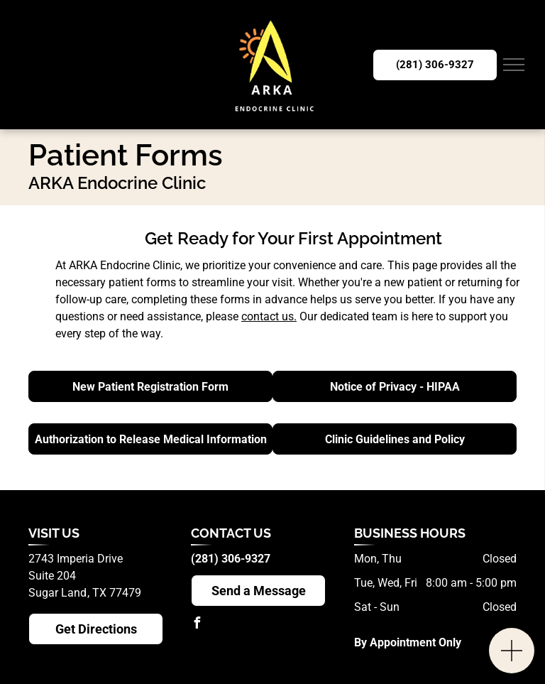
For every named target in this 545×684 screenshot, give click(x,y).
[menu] (513, 64)
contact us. (269, 316)
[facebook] (196, 625)
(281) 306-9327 (230, 558)
